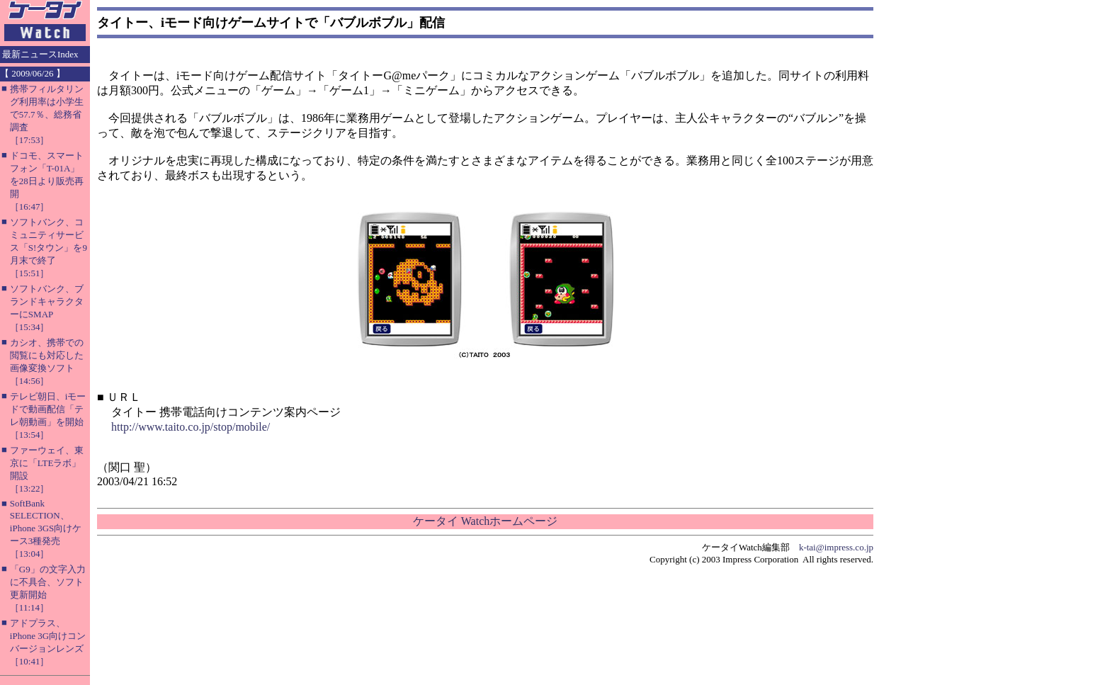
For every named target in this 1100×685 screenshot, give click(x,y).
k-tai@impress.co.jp (836, 547)
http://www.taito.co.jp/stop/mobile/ (190, 427)
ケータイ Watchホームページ (485, 521)
